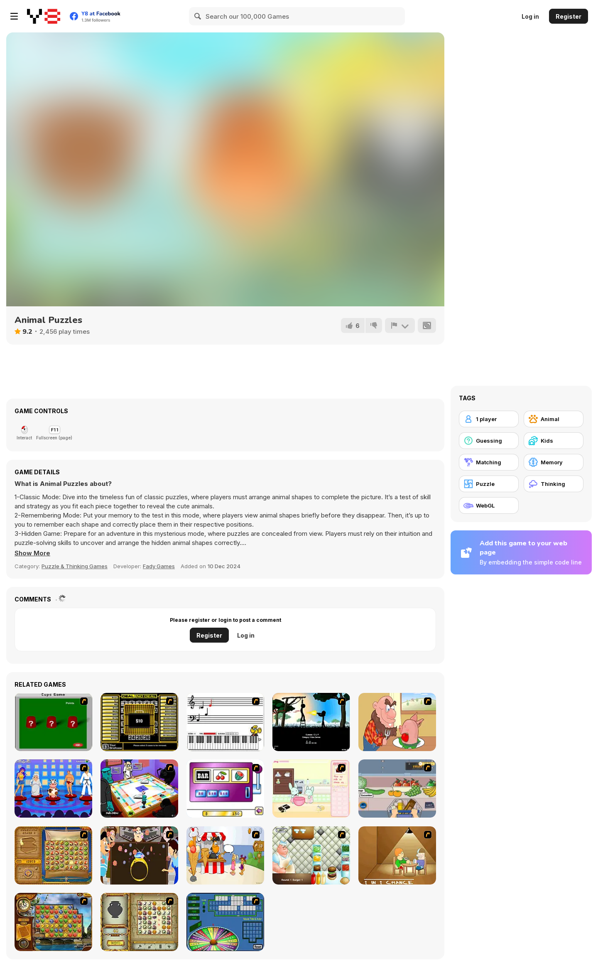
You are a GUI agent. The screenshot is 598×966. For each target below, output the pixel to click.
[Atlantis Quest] (139, 922)
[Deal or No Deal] (139, 722)
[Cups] (53, 722)
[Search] (198, 16)
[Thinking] (553, 484)
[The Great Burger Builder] (311, 855)
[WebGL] (489, 505)
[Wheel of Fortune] (225, 922)
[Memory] (553, 462)
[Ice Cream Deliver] (225, 855)
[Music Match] (225, 722)
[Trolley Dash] (397, 788)
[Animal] (553, 419)
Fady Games (159, 566)
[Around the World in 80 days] (53, 922)
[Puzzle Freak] (139, 788)
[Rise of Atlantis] (53, 855)
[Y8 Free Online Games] (44, 16)
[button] (32, 553)
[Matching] (489, 462)
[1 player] (489, 419)
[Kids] (553, 440)
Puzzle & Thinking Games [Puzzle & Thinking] (75, 566)
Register (568, 16)
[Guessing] (489, 440)
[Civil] (311, 722)
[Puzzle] (489, 484)
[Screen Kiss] (53, 788)
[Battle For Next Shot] (397, 855)
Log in (530, 16)
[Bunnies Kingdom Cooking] (311, 788)
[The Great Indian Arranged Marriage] (139, 855)
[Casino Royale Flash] (225, 788)
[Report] (400, 325)
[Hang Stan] (397, 722)
